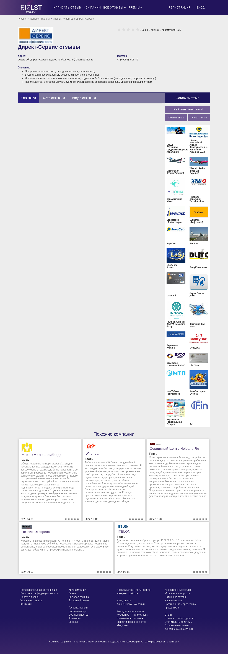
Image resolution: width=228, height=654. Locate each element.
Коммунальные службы (130, 611)
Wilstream (94, 453)
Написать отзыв (67, 7)
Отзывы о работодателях (180, 618)
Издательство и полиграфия (134, 589)
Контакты (26, 604)
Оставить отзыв (187, 98)
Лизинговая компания (130, 618)
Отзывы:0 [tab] (28, 98)
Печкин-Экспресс (36, 532)
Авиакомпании (77, 589)
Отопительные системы (178, 621)
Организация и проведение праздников (180, 606)
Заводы (73, 621)
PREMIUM (135, 7)
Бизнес (73, 593)
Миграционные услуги (178, 589)
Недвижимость (173, 600)
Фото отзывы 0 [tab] (54, 98)
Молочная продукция (177, 593)
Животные (75, 618)
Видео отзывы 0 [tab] (84, 98)
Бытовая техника (40, 18)
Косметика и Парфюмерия (132, 614)
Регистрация (179, 7)
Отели (168, 614)
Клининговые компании (131, 604)
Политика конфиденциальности (39, 593)
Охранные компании (177, 625)
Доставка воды (78, 611)
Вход (200, 7)
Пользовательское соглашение (38, 589)
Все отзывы (114, 7)
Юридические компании (179, 629)
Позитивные (176, 117)
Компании (92, 7)
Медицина (123, 625)
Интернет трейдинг (128, 593)
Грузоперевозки (78, 607)
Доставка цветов (79, 614)
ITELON (124, 531)
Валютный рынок (79, 600)
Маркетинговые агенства (131, 621)
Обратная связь (29, 596)
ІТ (118, 596)
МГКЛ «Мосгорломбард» (42, 455)
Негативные (199, 117)
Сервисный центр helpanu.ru (174, 448)
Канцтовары (124, 600)
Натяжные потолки (176, 596)
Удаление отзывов (31, 600)
